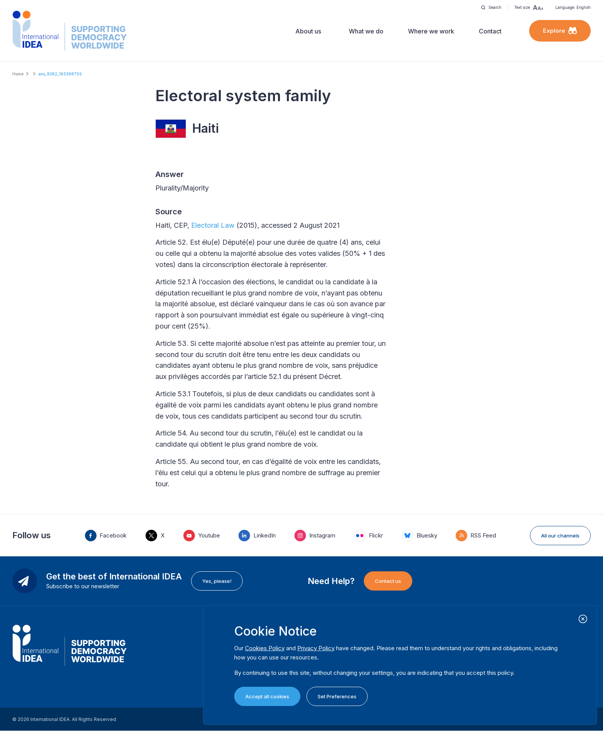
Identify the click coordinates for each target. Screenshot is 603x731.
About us (308, 31)
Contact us (388, 581)
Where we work (431, 31)
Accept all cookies (267, 696)
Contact (490, 31)
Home (17, 74)
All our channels (560, 535)
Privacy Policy (316, 648)
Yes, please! (217, 581)
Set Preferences (337, 696)
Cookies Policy (265, 648)
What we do (366, 31)
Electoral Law (213, 225)
